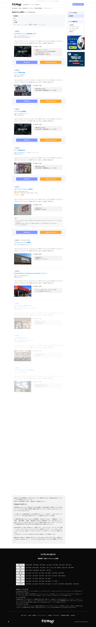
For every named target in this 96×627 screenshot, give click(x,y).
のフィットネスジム (28, 8)
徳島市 (30, 578)
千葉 (41, 567)
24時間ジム (31, 24)
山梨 (53, 573)
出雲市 (43, 581)
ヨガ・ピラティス (72, 30)
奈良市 (56, 575)
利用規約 (34, 615)
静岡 (34, 570)
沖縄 (74, 583)
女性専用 (71, 31)
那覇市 (77, 583)
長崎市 (43, 583)
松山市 (43, 578)
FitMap (80, 621)
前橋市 (72, 567)
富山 (33, 573)
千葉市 (43, 567)
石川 (40, 573)
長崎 (40, 583)
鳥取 (46, 581)
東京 (27, 567)
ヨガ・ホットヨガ (42, 24)
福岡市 (30, 583)
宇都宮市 (59, 567)
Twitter (8, 621)
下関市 (56, 581)
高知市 (49, 578)
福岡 (27, 583)
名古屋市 (30, 570)
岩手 (54, 564)
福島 (67, 564)
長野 (59, 573)
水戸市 (66, 567)
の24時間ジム (39, 8)
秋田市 (43, 564)
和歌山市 (63, 575)
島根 (40, 581)
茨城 (63, 567)
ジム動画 (29, 615)
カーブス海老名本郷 (19, 72)
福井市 (49, 573)
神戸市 (43, 575)
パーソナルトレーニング (74, 26)
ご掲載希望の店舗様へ (65, 615)
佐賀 (33, 583)
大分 (53, 583)
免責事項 (50, 615)
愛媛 (40, 578)
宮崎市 (62, 583)
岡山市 (36, 581)
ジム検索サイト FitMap (17, 8)
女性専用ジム (36, 24)
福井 (46, 573)
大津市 (49, 575)
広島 (27, 581)
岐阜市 (43, 570)
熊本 (46, 583)
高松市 (36, 578)
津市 (50, 570)
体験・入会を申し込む (51, 62)
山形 (47, 564)
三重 (47, 570)
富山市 (36, 573)
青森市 (37, 564)
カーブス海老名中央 (19, 150)
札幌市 (30, 564)
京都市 (36, 575)
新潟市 (30, 573)
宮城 (60, 564)
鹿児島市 (70, 583)
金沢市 (43, 573)
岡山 (33, 581)
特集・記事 (23, 615)
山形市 (50, 564)
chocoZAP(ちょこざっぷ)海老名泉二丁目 (25, 33)
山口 (53, 581)
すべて (15, 24)
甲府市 (56, 573)
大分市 (56, 583)
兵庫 (40, 575)
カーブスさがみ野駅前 (20, 111)
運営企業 (73, 615)
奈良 (53, 575)
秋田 (41, 564)
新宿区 (30, 567)
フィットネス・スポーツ (74, 28)
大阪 (27, 575)
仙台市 (63, 564)
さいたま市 (51, 567)
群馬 (69, 567)
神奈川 (34, 567)
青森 (34, 564)
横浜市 (37, 567)
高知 (46, 578)
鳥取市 (49, 581)
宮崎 (59, 583)
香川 (33, 578)
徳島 (27, 578)
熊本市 (49, 583)
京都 (33, 575)
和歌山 (60, 575)
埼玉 (47, 567)
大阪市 (30, 575)
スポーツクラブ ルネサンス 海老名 (23, 189)
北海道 (27, 564)
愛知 (27, 570)
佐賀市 (36, 583)
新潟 (27, 573)
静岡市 (37, 570)
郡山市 (69, 564)
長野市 (62, 573)
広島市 (30, 581)
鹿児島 (66, 583)
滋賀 (46, 575)
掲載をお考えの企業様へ (78, 4)
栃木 (55, 567)
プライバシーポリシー (42, 615)
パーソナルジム (25, 24)
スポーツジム (19, 24)
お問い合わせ (56, 615)
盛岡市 (56, 564)
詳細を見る (27, 62)
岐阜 (41, 570)
